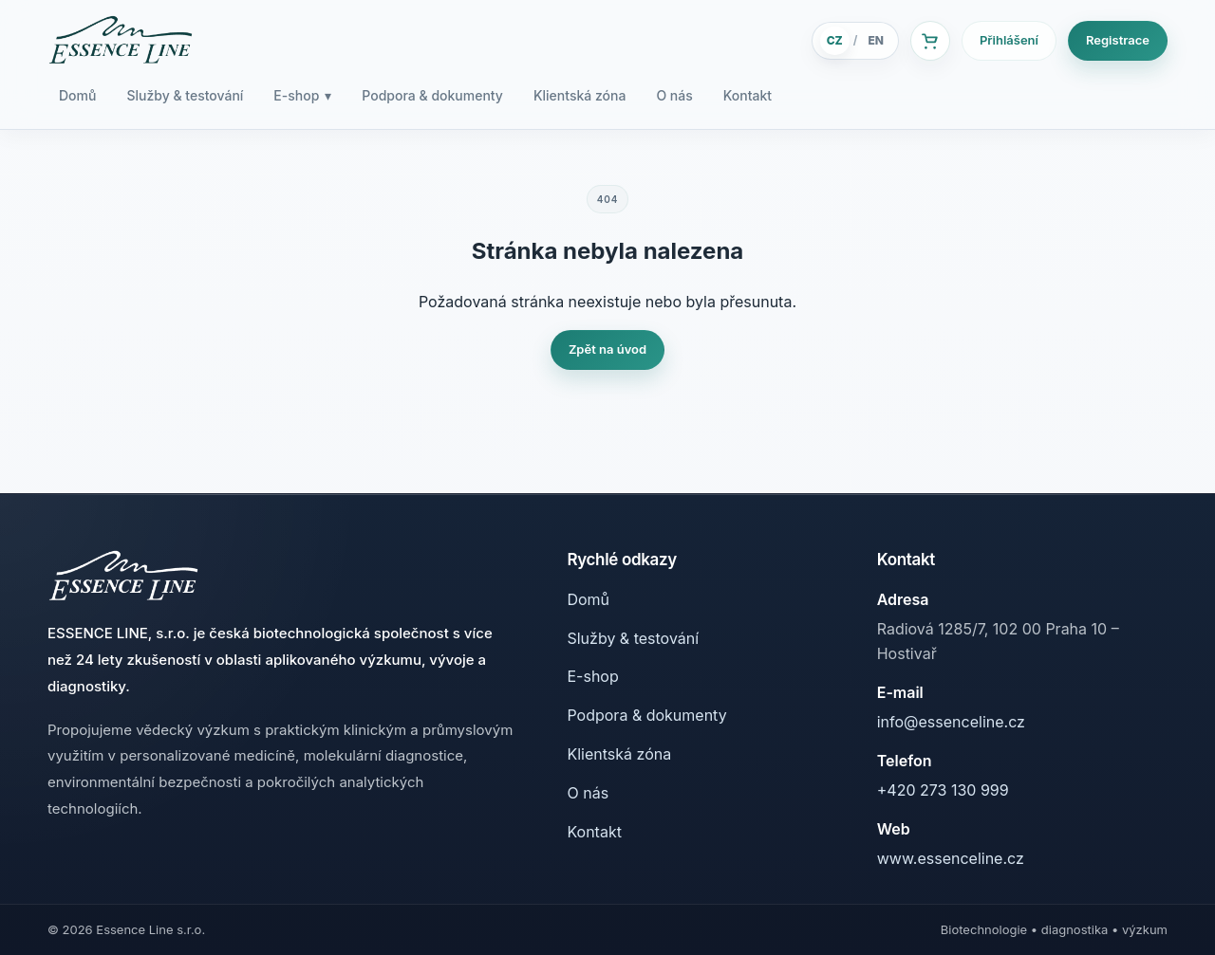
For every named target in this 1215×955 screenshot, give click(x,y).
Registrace (1118, 39)
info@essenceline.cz (951, 721)
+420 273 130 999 (943, 790)
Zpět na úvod (607, 349)
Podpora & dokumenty (432, 95)
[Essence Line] (120, 40)
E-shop (302, 95)
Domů (77, 95)
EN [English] (876, 40)
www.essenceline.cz (950, 858)
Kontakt (747, 95)
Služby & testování (184, 95)
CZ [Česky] (835, 40)
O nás (674, 95)
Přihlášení (1009, 39)
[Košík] (930, 41)
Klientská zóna (579, 95)
